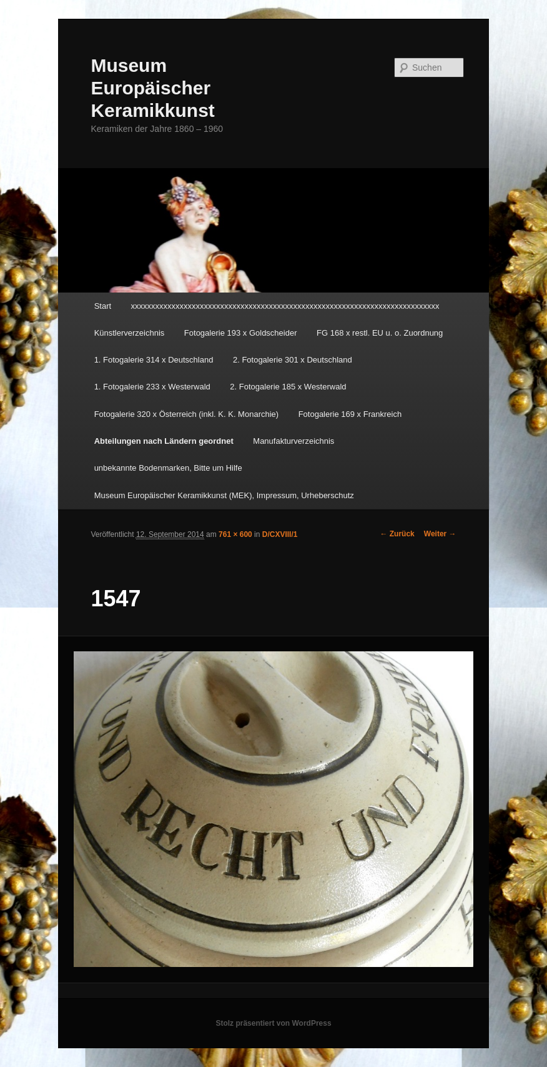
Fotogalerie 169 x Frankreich (350, 414)
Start (102, 306)
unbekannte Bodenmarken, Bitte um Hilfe (168, 468)
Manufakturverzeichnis (293, 441)
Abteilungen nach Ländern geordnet (164, 441)
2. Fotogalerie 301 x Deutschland (292, 359)
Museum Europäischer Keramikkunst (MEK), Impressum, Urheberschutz (224, 495)
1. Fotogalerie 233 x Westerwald (152, 386)
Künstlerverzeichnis (129, 333)
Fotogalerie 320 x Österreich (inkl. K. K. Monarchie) (186, 414)
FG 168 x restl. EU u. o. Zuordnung (380, 333)
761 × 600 (235, 534)
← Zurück (397, 533)
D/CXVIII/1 (280, 534)
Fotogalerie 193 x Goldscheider (240, 333)
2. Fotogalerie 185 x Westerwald (288, 386)
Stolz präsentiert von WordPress (273, 1023)
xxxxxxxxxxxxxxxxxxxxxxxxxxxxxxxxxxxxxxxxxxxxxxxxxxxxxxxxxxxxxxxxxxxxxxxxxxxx (285, 306)
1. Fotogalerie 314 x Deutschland (154, 359)
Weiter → (440, 533)
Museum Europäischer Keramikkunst (152, 88)
